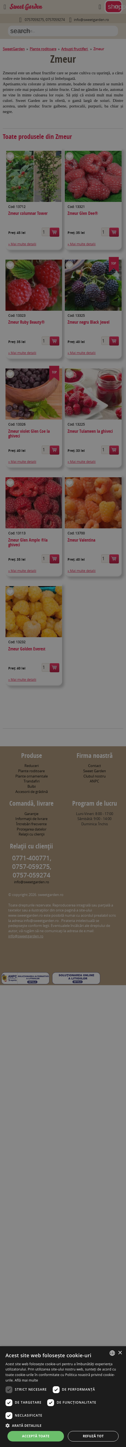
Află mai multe (26, 1380)
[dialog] (63, 1396)
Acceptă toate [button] (35, 1436)
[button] (63, 1425)
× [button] (120, 1353)
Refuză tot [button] (93, 1436)
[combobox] (112, 1353)
